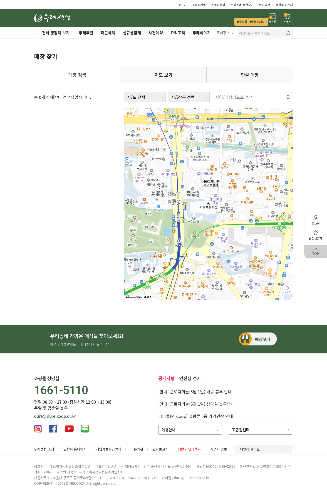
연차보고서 (160, 449)
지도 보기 (163, 75)
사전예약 (156, 32)
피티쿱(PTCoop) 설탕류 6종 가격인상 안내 (195, 416)
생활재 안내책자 (189, 449)
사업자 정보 (218, 449)
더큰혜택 (108, 32)
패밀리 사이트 (265, 449)
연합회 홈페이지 (75, 449)
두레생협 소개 (44, 449)
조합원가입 (199, 4)
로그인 (182, 4)
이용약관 (137, 449)
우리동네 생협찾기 (242, 4)
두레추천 (86, 32)
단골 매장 (250, 75)
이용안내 (189, 429)
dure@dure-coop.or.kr (55, 416)
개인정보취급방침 (108, 449)
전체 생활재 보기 (52, 32)
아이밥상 (264, 4)
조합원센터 (218, 4)
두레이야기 (202, 32)
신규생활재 (132, 32)
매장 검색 (77, 75)
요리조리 (178, 32)
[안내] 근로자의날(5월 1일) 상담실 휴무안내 (196, 404)
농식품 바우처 (284, 4)
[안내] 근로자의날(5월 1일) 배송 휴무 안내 (195, 392)
